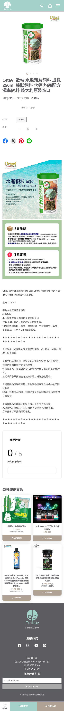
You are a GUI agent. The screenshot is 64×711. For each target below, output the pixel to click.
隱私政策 (23, 695)
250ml (21, 119)
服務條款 (40, 695)
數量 (4, 127)
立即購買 (23, 706)
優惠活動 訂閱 (32, 674)
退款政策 (32, 695)
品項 (4, 119)
